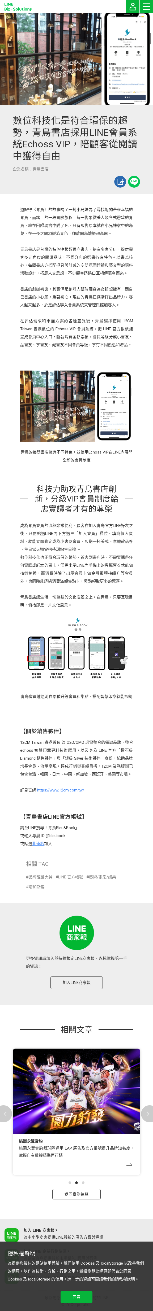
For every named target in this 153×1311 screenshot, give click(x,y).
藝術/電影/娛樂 (102, 877)
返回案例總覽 (76, 1194)
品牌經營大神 (41, 877)
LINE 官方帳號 (70, 877)
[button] (70, 1182)
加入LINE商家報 (77, 982)
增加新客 (37, 887)
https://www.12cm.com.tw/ (60, 790)
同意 (76, 1297)
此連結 (38, 843)
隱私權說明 (125, 1279)
